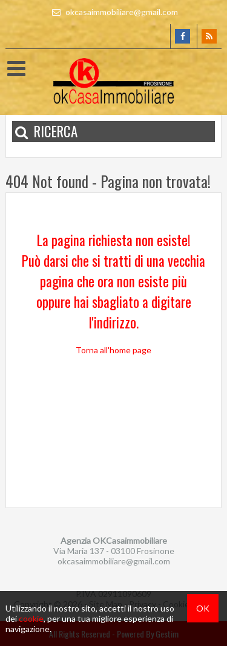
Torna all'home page (113, 350)
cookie (31, 618)
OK (202, 608)
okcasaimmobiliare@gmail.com (113, 12)
